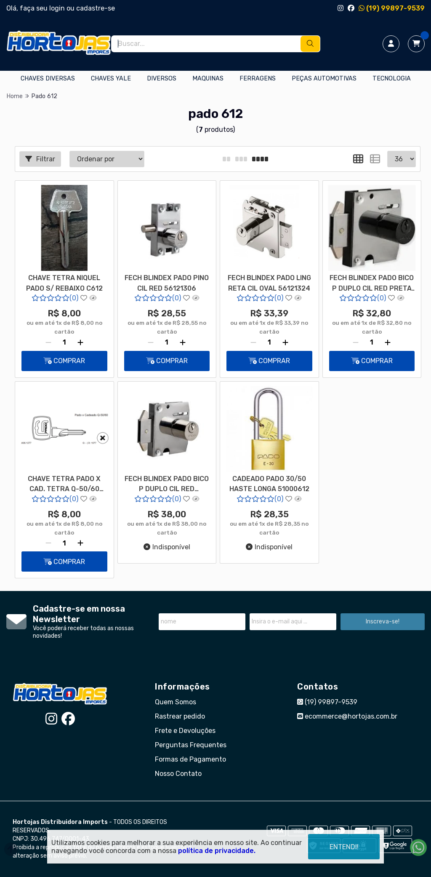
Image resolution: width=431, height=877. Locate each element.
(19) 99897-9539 (392, 8)
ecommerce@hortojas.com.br (347, 716)
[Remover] (48, 342)
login (58, 8)
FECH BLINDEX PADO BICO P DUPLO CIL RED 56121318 (167, 485)
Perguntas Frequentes (190, 745)
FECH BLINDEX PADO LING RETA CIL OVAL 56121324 (269, 283)
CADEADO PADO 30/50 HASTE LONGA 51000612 (269, 484)
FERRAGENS (257, 78)
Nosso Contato (178, 774)
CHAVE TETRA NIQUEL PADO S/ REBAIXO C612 (64, 283)
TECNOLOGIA (391, 78)
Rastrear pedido (180, 716)
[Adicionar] (80, 342)
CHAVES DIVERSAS (48, 78)
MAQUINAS (207, 78)
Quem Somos (175, 702)
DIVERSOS (161, 78)
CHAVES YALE (111, 78)
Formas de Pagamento (190, 759)
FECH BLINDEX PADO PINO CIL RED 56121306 (167, 283)
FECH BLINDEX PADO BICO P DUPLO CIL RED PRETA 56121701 (372, 284)
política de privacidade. (216, 851)
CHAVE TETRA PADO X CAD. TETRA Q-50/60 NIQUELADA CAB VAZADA (64, 485)
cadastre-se (95, 8)
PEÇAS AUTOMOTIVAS (324, 78)
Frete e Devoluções (185, 731)
